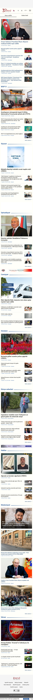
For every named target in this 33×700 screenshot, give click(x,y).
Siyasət (4, 144)
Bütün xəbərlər (28, 140)
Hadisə (3, 450)
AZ (25, 10)
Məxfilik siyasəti (14, 687)
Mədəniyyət (5, 505)
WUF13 (4, 87)
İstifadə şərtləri (25, 684)
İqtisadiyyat (5, 213)
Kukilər (21, 687)
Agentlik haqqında (9, 682)
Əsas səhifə (8, 15)
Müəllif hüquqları (16, 684)
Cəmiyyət (4, 274)
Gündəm (4, 331)
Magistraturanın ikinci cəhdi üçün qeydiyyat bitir (15, 698)
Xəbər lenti (25, 15)
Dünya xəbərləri (7, 389)
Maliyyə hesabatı (18, 682)
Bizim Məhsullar (7, 684)
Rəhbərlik (26, 682)
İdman (3, 617)
